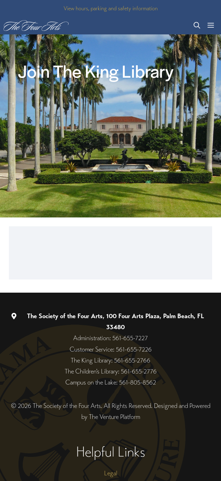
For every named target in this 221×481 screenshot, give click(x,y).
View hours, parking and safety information (111, 8)
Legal (110, 473)
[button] (197, 25)
